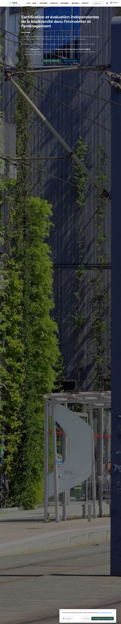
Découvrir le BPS (70, 61)
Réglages (40, 618)
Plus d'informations (77, 612)
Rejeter (59, 618)
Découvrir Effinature (51, 61)
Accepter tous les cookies (75, 618)
